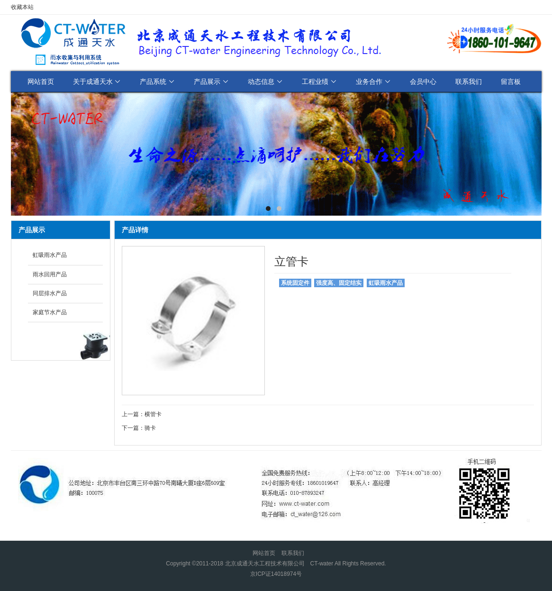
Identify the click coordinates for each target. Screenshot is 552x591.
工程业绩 (319, 81)
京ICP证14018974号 (276, 574)
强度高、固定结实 (339, 283)
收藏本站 (22, 7)
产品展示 (211, 81)
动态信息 (265, 81)
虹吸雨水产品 (50, 255)
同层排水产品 (50, 293)
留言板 (511, 81)
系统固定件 (295, 283)
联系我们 (468, 81)
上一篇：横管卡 (142, 414)
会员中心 (423, 81)
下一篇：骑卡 (139, 428)
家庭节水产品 (50, 312)
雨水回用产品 (50, 274)
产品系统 (157, 81)
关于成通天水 (97, 81)
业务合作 (373, 81)
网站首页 (40, 81)
